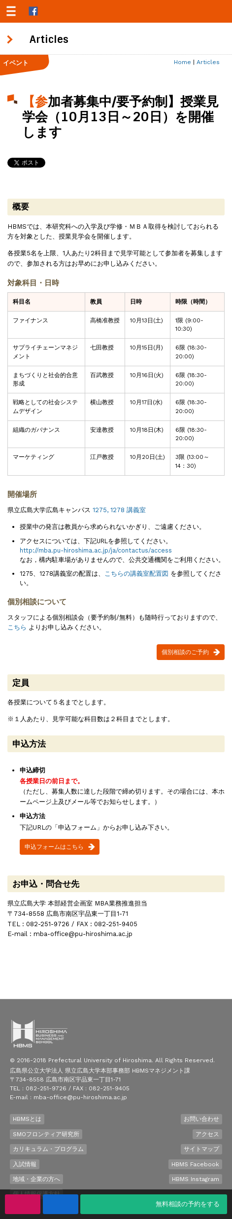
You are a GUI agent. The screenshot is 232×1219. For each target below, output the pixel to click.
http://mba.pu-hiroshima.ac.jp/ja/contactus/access (96, 550)
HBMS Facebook (195, 1164)
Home (182, 62)
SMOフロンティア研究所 (46, 1134)
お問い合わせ (201, 1118)
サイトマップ (201, 1149)
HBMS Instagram (195, 1179)
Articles (208, 62)
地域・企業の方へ (36, 1179)
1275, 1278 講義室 (119, 510)
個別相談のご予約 (185, 652)
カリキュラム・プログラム (48, 1149)
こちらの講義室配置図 (136, 573)
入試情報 (24, 1164)
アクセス (207, 1134)
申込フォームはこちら (54, 846)
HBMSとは (27, 1118)
